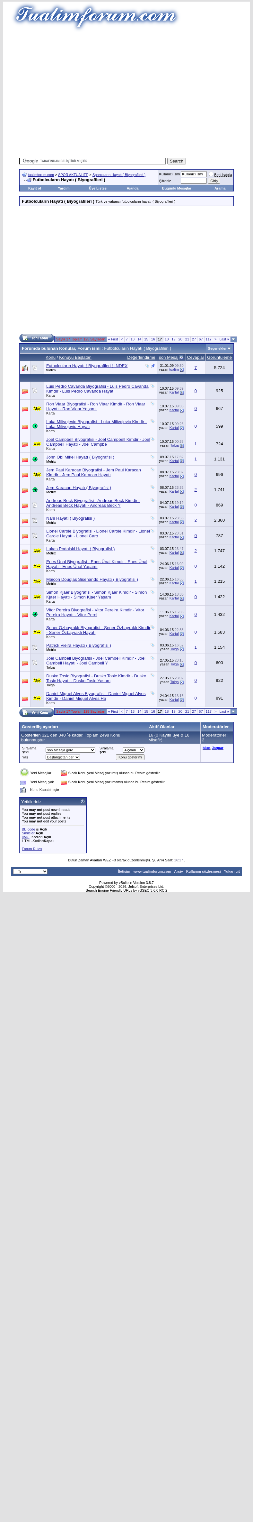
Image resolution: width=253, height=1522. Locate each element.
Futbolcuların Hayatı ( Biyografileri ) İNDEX (86, 365)
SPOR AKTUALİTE (73, 175)
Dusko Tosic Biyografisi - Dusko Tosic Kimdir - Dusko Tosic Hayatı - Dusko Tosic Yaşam (96, 678)
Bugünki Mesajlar (176, 188)
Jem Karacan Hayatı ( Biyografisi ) (78, 487)
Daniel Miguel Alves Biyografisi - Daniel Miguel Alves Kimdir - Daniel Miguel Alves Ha (96, 696)
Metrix (51, 461)
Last (224, 339)
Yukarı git (232, 871)
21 (187, 339)
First (113, 339)
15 (146, 339)
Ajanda (133, 188)
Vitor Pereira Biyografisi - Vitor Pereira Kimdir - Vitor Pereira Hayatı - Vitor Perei (95, 612)
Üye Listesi (98, 188)
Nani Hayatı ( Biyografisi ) (70, 518)
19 (173, 339)
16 (153, 339)
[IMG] (26, 837)
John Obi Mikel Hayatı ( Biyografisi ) (80, 457)
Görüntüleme (219, 357)
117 (209, 339)
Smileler (28, 833)
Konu (51, 357)
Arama (219, 188)
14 (139, 339)
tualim (51, 370)
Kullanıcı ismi (169, 174)
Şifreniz (165, 181)
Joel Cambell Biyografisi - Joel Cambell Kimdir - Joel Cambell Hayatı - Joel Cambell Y (95, 660)
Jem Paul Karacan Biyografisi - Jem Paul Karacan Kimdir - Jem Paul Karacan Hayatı (93, 472)
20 (180, 339)
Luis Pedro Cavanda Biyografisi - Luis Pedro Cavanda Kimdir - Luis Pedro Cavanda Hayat (97, 389)
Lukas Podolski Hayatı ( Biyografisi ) (80, 548)
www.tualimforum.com (152, 871)
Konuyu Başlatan (75, 357)
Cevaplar (195, 357)
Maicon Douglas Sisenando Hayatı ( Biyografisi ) (92, 579)
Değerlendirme (141, 357)
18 (167, 339)
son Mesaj (169, 357)
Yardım (64, 188)
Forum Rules (32, 849)
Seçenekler (217, 348)
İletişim (124, 871)
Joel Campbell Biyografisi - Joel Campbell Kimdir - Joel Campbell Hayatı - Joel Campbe (98, 442)
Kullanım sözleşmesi (203, 871)
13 (133, 339)
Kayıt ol (34, 188)
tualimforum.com (41, 175)
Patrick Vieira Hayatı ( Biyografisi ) (78, 645)
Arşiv (178, 871)
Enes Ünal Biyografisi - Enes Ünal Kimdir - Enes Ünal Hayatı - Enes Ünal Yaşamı (96, 564)
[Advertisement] (117, 92)
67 (201, 339)
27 (194, 339)
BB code (28, 829)
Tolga (174, 445)
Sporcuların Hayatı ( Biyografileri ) (118, 175)
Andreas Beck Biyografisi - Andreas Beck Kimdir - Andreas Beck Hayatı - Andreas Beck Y (93, 503)
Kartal (51, 395)
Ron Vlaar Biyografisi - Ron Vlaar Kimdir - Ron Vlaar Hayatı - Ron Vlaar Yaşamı (95, 406)
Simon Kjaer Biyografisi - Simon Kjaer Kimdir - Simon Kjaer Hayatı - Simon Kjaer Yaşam (96, 594)
